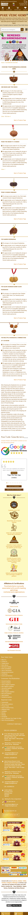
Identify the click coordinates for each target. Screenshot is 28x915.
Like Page (7, 830)
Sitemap (3, 715)
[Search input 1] (11, 29)
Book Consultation (6, 668)
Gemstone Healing (6, 667)
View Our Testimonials (14, 486)
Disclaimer (4, 716)
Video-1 (2, 115)
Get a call (5, 913)
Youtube (3, 882)
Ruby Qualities (5, 690)
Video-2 (8, 115)
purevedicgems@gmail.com (11, 753)
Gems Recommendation (7, 720)
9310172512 (19, 747)
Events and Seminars (6, 676)
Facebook (14, 881)
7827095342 (8, 750)
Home (2, 62)
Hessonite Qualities (6, 688)
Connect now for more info (10, 815)
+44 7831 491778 (10, 801)
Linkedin (20, 881)
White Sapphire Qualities (7, 691)
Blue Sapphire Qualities (7, 686)
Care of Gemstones (6, 670)
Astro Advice (4, 665)
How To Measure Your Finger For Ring (11, 718)
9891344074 (8, 748)
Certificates (4, 674)
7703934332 (14, 748)
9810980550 (21, 748)
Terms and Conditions (7, 704)
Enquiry (18, 913)
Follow (6, 859)
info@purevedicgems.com (11, 754)
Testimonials (4, 702)
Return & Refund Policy (7, 707)
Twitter (24, 881)
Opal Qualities (5, 695)
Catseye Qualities (6, 683)
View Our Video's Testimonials (14, 489)
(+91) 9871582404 (10, 747)
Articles (3, 713)
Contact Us (4, 661)
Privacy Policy (5, 706)
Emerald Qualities (6, 681)
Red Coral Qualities (6, 693)
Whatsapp (15, 882)
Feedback (4, 711)
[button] (7, 483)
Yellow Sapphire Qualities (8, 684)
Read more (14, 472)
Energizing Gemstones (7, 672)
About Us (3, 659)
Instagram (9, 882)
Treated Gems (5, 663)
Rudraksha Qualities (6, 697)
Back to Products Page (19, 119)
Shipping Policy (5, 709)
